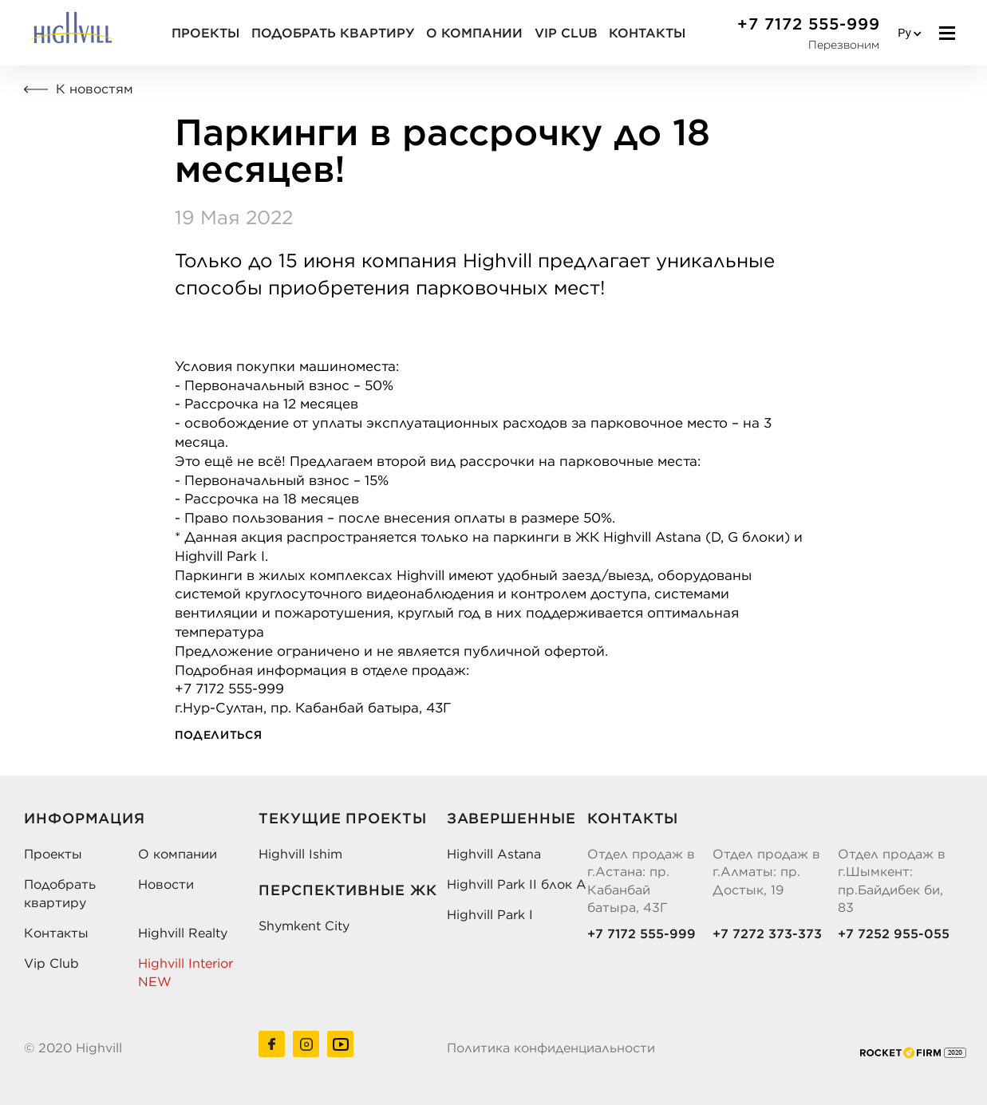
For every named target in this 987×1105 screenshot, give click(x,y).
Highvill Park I (490, 914)
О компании (473, 33)
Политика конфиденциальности (551, 1048)
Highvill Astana (494, 854)
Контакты (647, 33)
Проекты (205, 33)
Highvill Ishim (300, 854)
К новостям (78, 89)
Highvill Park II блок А (516, 884)
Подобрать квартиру (332, 33)
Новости (166, 884)
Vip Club (51, 963)
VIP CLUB (565, 33)
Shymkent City (304, 925)
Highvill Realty (182, 933)
